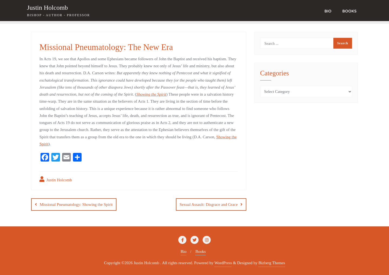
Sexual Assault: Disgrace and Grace (209, 204)
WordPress (223, 263)
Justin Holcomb (55, 179)
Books (200, 251)
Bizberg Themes (272, 263)
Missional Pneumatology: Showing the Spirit (76, 204)
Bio (184, 251)
